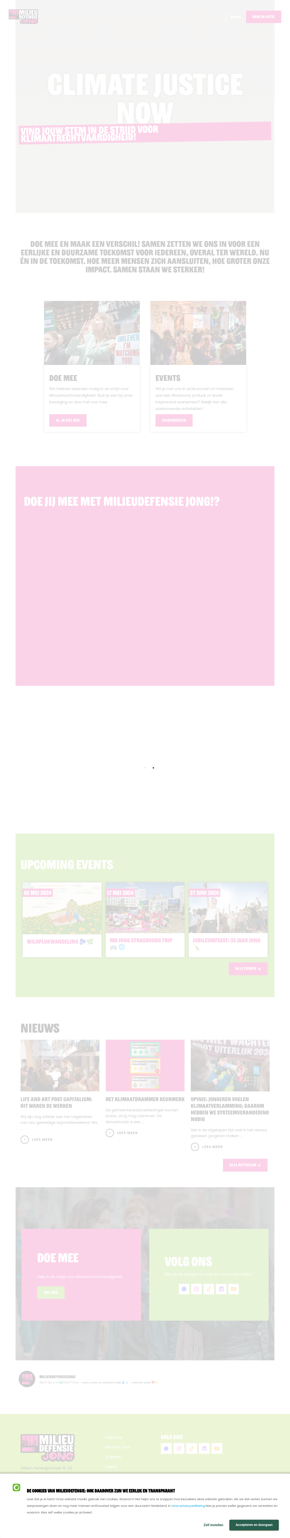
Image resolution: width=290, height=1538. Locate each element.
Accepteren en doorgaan (254, 1525)
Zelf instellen (213, 1525)
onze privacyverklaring (188, 1506)
